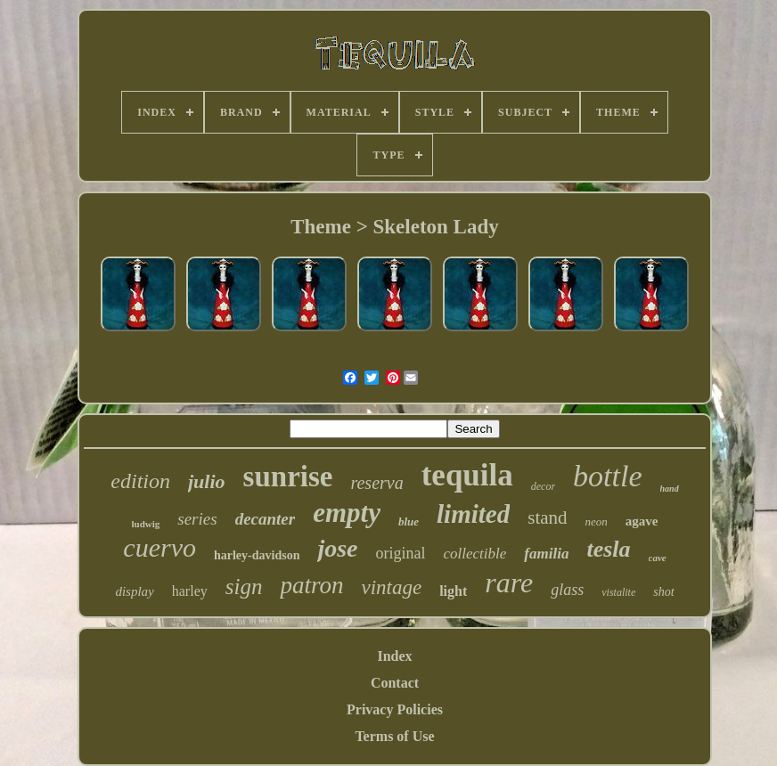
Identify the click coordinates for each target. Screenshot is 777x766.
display (134, 591)
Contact (395, 682)
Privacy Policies (395, 709)
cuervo (159, 547)
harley (190, 591)
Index (394, 656)
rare (509, 582)
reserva (376, 483)
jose (337, 548)
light (453, 591)
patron (311, 585)
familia (546, 553)
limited (473, 514)
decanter (265, 518)
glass (567, 590)
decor (543, 486)
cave (658, 557)
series (197, 518)
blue (408, 521)
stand (547, 517)
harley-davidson (256, 555)
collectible (475, 553)
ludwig (146, 523)
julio (206, 481)
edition (140, 481)
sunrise (288, 476)
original (401, 553)
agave (642, 521)
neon (596, 521)
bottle (607, 476)
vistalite (618, 592)
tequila (467, 475)
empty (346, 512)
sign (244, 586)
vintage (391, 587)
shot (663, 592)
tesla (608, 549)
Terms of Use (394, 736)
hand (669, 488)
